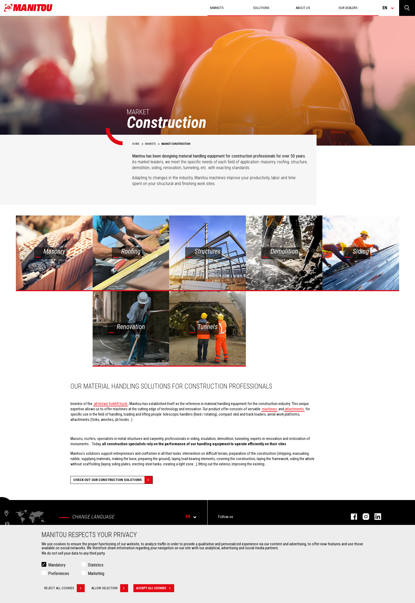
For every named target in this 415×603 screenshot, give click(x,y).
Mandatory (57, 565)
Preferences (58, 573)
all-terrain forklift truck (110, 404)
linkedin (375, 516)
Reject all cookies (64, 588)
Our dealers (348, 8)
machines (269, 409)
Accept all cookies (155, 588)
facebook (351, 516)
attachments (294, 409)
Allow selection (109, 588)
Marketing (96, 573)
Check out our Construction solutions (112, 480)
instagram (363, 516)
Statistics (95, 565)
